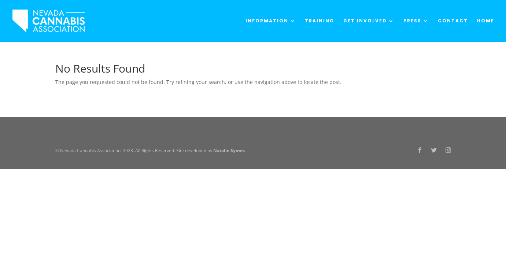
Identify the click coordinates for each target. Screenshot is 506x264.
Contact (453, 21)
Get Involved (365, 21)
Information (266, 21)
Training (319, 21)
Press (412, 21)
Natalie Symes (229, 150)
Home (485, 21)
